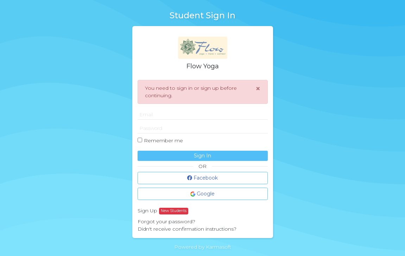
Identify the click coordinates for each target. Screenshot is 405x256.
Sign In (202, 155)
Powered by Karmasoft (202, 247)
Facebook (202, 178)
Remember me (163, 140)
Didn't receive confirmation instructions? (187, 229)
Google (202, 194)
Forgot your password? (166, 221)
